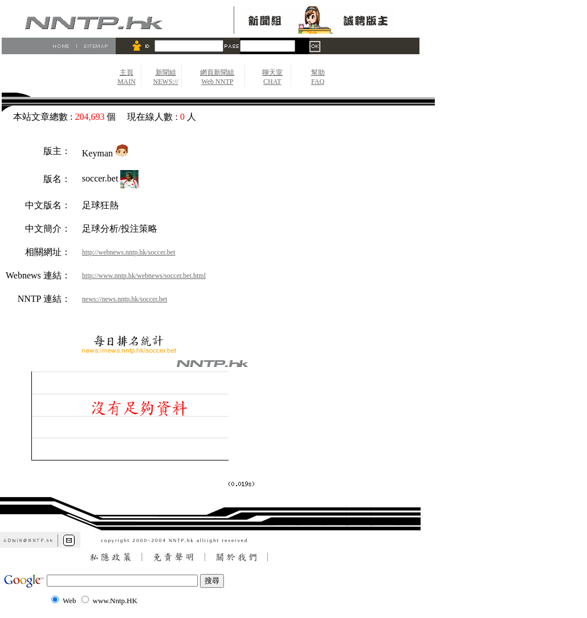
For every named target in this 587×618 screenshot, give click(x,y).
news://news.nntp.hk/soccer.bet (125, 299)
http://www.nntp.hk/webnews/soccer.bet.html (144, 276)
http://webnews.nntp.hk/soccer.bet (129, 252)
